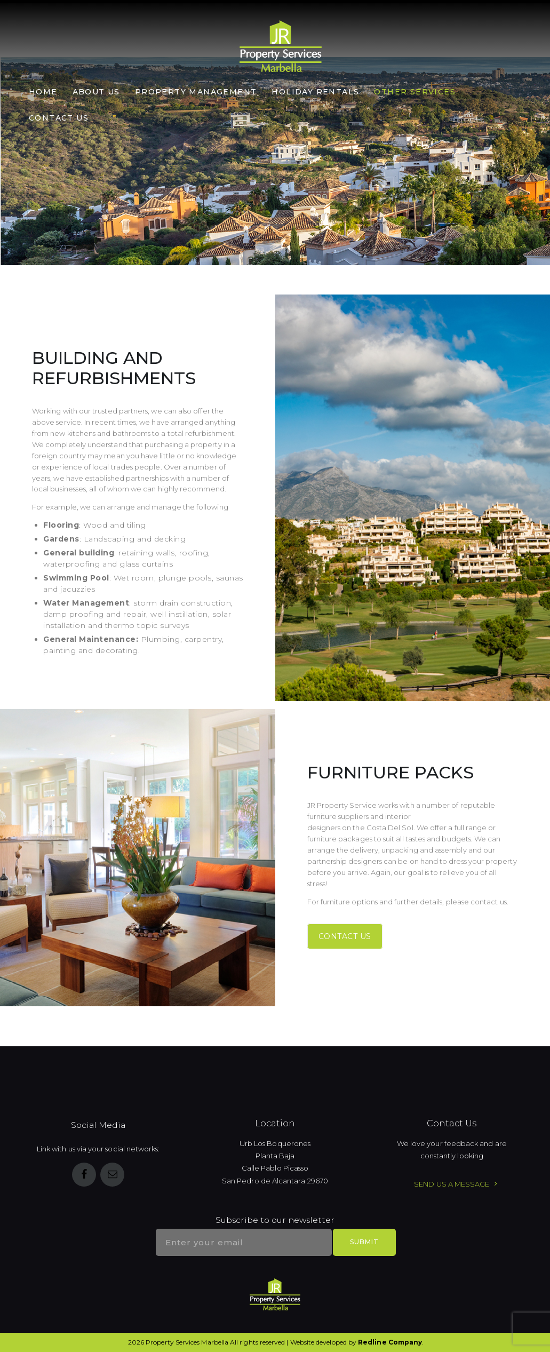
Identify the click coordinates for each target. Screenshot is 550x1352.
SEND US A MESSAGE (451, 1184)
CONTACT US (344, 936)
